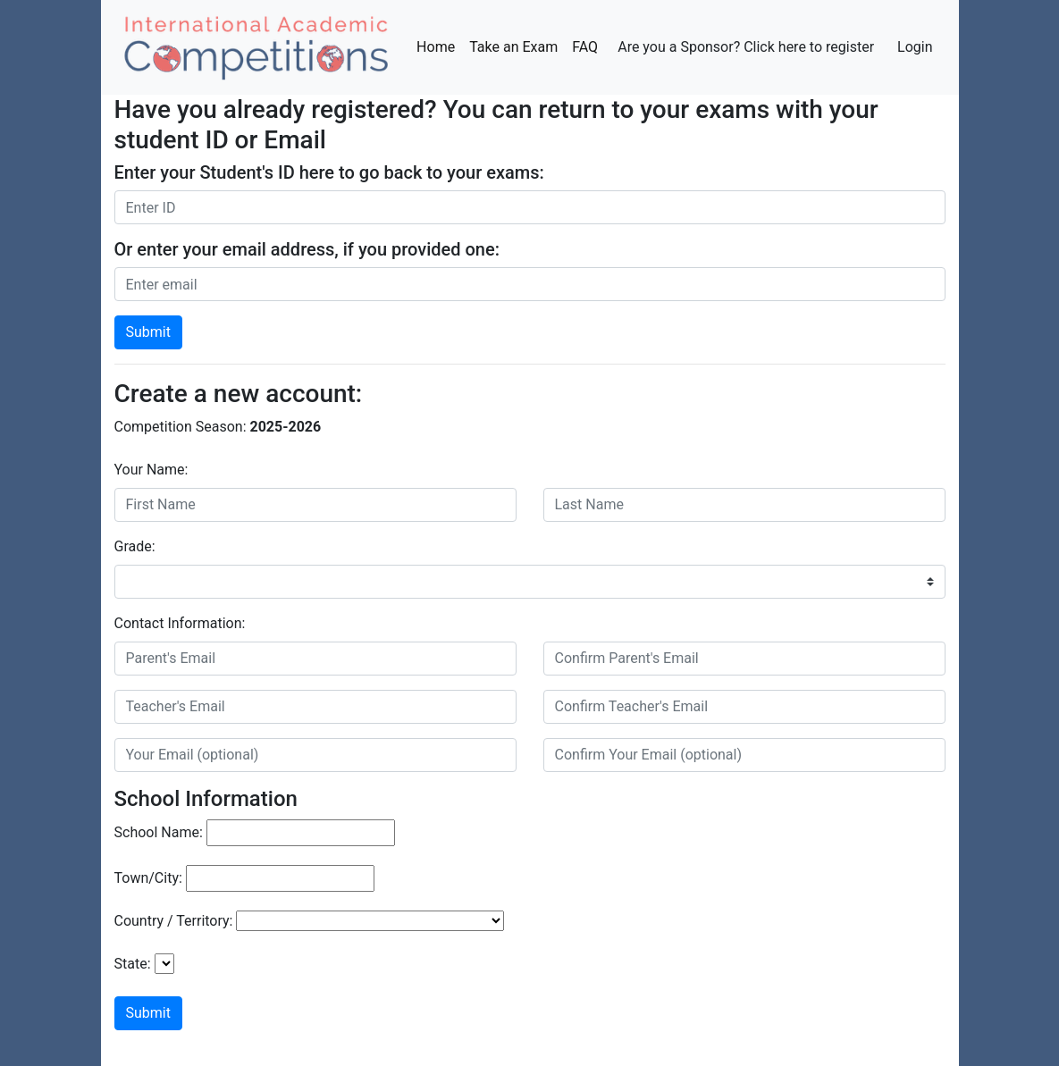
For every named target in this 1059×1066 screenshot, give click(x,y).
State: (132, 963)
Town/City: (148, 877)
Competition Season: (180, 426)
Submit (148, 331)
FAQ (585, 46)
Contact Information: (180, 623)
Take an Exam (513, 46)
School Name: (158, 832)
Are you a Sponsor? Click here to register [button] (746, 46)
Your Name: (151, 469)
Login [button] (914, 46)
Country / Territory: (173, 920)
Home (439, 46)
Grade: (134, 546)
